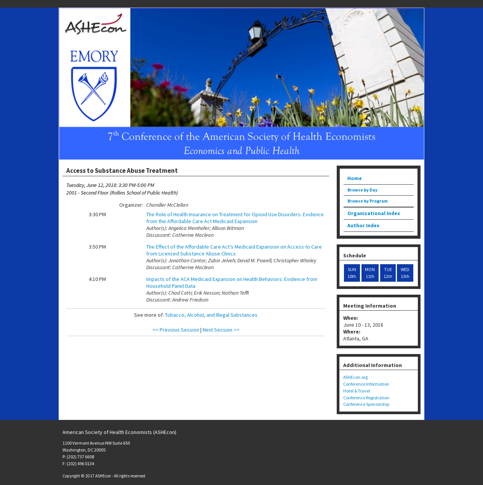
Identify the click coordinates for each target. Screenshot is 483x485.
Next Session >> (221, 329)
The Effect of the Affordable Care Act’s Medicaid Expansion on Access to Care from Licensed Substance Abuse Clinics (234, 250)
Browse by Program (367, 201)
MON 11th (370, 272)
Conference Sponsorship (366, 404)
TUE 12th (388, 272)
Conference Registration (366, 397)
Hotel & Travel (356, 391)
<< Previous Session (175, 329)
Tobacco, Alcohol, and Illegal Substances (211, 314)
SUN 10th (351, 272)
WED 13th (405, 272)
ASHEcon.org (355, 377)
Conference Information (366, 384)
